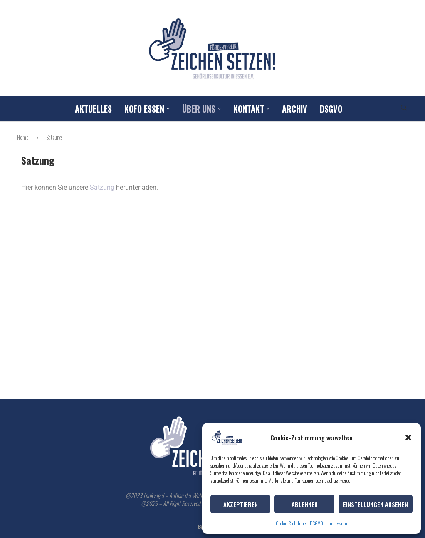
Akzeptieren (240, 504)
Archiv (294, 109)
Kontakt (248, 109)
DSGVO (316, 523)
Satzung (103, 187)
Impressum (337, 523)
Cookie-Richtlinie (291, 523)
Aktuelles (93, 109)
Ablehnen (305, 504)
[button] (408, 437)
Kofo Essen (144, 109)
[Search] (404, 109)
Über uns (198, 109)
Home (23, 137)
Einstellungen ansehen (375, 504)
